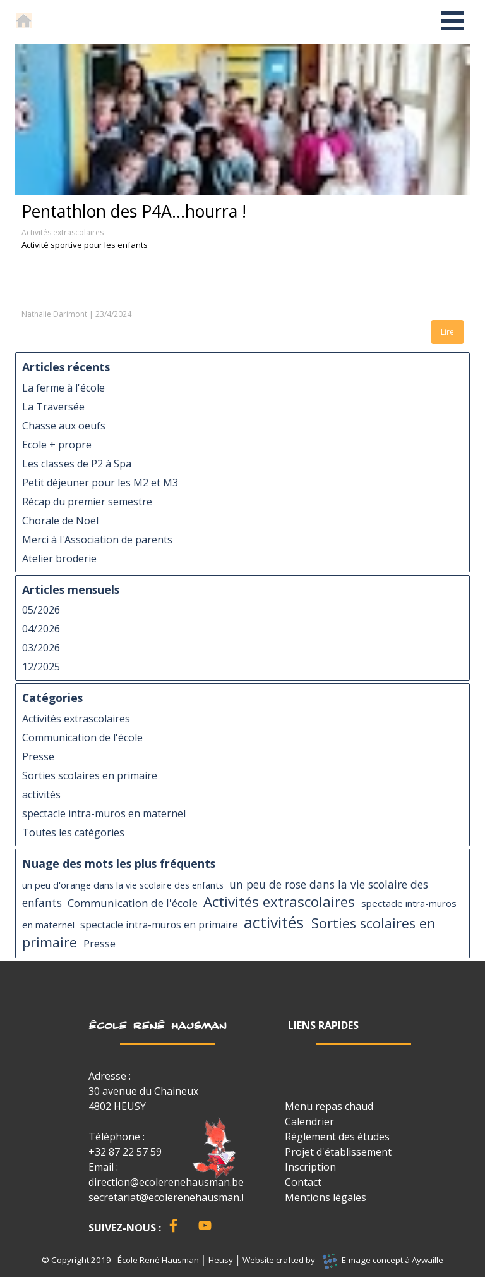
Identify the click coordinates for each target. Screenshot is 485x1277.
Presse (38, 756)
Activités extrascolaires (62, 232)
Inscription (310, 1167)
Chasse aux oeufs (63, 426)
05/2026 (41, 610)
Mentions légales (325, 1197)
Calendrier (309, 1121)
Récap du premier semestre (87, 502)
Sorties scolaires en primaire (89, 775)
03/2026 (41, 648)
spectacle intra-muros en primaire (159, 925)
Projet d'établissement (338, 1152)
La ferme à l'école (63, 388)
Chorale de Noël (60, 520)
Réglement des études (337, 1137)
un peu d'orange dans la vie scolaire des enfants (123, 885)
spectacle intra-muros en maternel (104, 813)
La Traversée (53, 407)
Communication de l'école (82, 737)
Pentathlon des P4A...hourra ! (133, 211)
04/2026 (41, 629)
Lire (447, 331)
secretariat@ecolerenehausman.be (170, 1197)
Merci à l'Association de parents (97, 539)
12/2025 (41, 667)
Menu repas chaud (329, 1106)
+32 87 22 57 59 (125, 1152)
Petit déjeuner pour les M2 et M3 (100, 483)
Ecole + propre (57, 445)
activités (41, 794)
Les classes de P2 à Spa (76, 464)
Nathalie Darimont (54, 314)
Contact (303, 1182)
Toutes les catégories (73, 832)
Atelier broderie (59, 558)
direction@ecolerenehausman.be (166, 1182)
